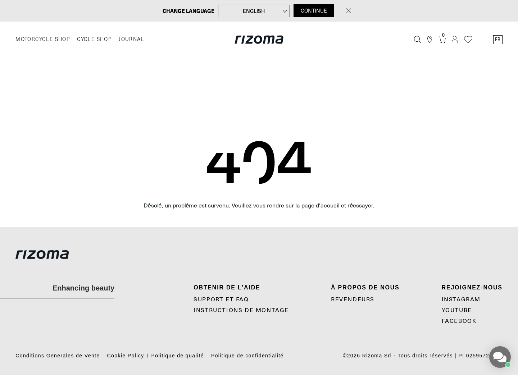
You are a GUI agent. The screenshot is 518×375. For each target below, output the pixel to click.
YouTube (457, 310)
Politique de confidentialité (247, 355)
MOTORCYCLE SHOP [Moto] (42, 39)
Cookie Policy (125, 355)
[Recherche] (417, 39)
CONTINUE (314, 11)
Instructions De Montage (241, 310)
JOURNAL (131, 39)
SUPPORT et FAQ (221, 299)
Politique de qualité (177, 355)
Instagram (461, 299)
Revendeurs (352, 299)
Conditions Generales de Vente (57, 355)
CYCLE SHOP (94, 39)
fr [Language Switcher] (497, 39)
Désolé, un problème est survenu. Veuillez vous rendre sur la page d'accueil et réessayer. (259, 205)
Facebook (459, 321)
